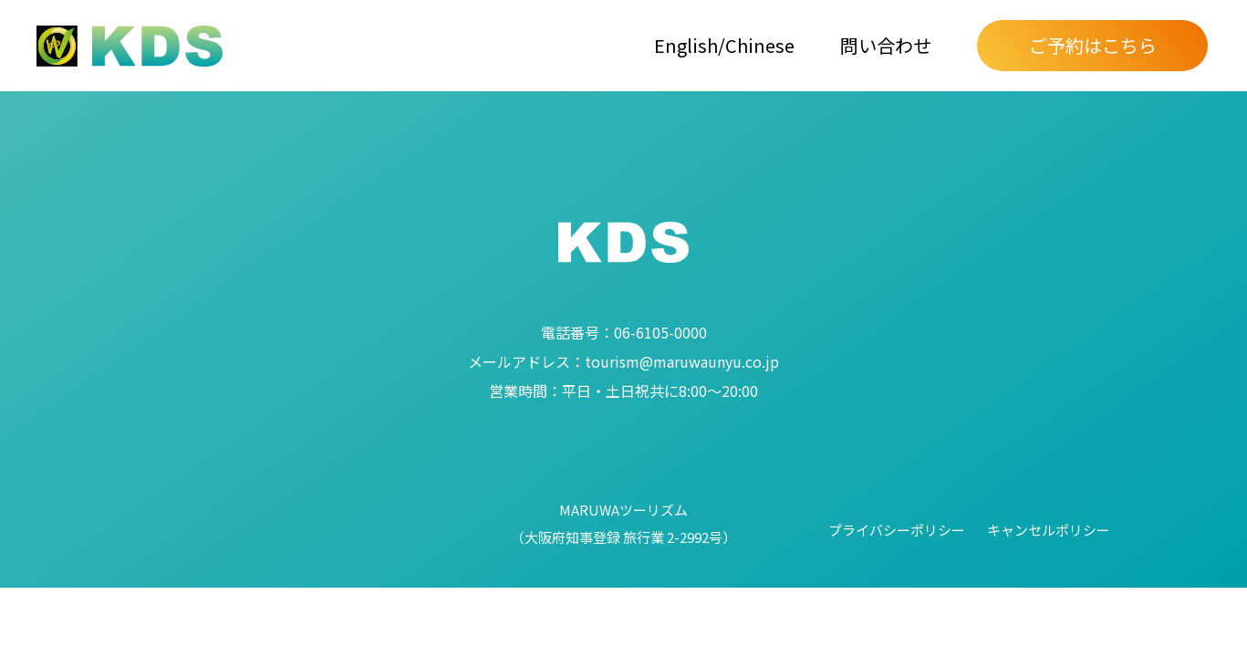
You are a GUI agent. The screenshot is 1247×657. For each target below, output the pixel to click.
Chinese (760, 45)
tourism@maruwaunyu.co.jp (623, 361)
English (686, 45)
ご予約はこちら (1093, 45)
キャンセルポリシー (1048, 529)
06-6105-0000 (624, 332)
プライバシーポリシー (896, 529)
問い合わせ (885, 45)
